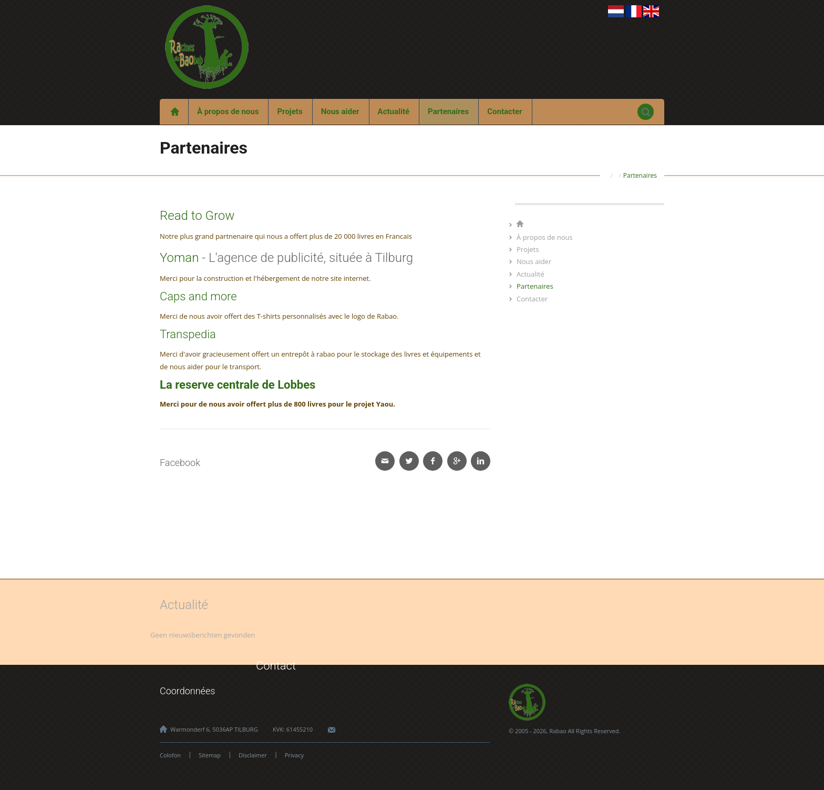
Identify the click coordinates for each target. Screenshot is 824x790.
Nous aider (340, 111)
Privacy (294, 755)
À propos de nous (228, 111)
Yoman (179, 257)
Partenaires (448, 111)
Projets (289, 111)
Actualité (394, 111)
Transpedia (188, 334)
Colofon (170, 755)
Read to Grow (197, 215)
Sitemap (210, 755)
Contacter (504, 111)
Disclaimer (253, 755)
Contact (276, 665)
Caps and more (198, 296)
